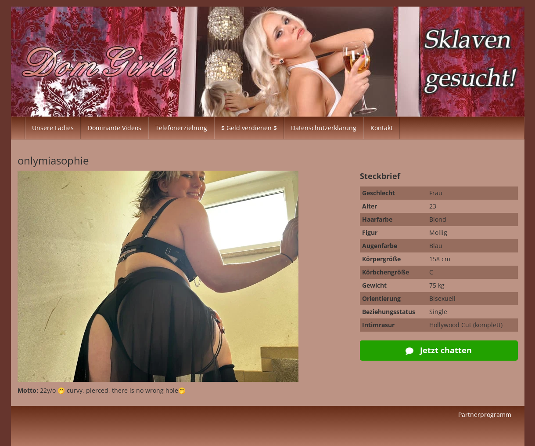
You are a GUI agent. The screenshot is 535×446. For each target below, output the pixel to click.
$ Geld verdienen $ (249, 128)
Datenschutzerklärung (323, 128)
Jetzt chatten (439, 350)
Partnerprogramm (484, 414)
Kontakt (381, 128)
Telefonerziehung (181, 128)
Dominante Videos (114, 128)
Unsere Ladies (53, 128)
